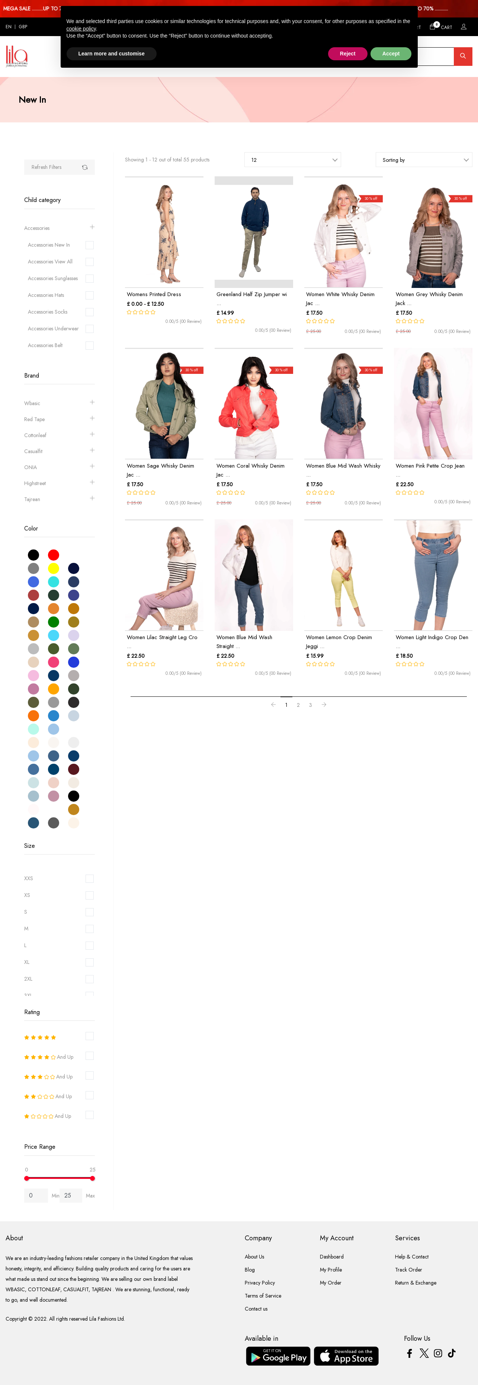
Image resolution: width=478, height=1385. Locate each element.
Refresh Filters (46, 167)
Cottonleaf (59, 435)
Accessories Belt (45, 345)
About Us (254, 1256)
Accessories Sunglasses (53, 278)
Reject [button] (348, 54)
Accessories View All (50, 261)
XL (26, 962)
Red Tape (59, 419)
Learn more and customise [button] (111, 54)
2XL (28, 978)
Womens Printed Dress (154, 294)
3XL (28, 995)
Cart (441, 26)
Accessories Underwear (53, 328)
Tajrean (59, 499)
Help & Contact (412, 1256)
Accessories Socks (47, 311)
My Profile (331, 1269)
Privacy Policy (260, 1282)
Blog (250, 1269)
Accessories (59, 228)
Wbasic (59, 403)
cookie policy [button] (81, 29)
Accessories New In (49, 245)
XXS (28, 878)
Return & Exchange (415, 1282)
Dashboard (332, 1256)
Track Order (408, 1269)
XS (27, 895)
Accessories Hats (46, 295)
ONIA (59, 467)
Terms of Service (263, 1295)
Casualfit (59, 451)
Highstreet (59, 483)
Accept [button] (391, 54)
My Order (330, 1282)
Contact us (256, 1308)
